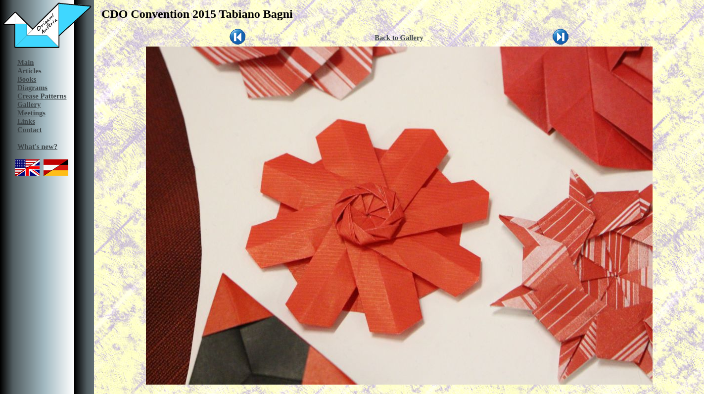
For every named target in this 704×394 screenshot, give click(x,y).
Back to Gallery (399, 38)
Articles (29, 71)
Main (25, 62)
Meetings (31, 113)
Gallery (29, 104)
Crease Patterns (41, 96)
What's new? (37, 146)
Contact (29, 130)
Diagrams (32, 88)
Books (26, 79)
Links (26, 121)
